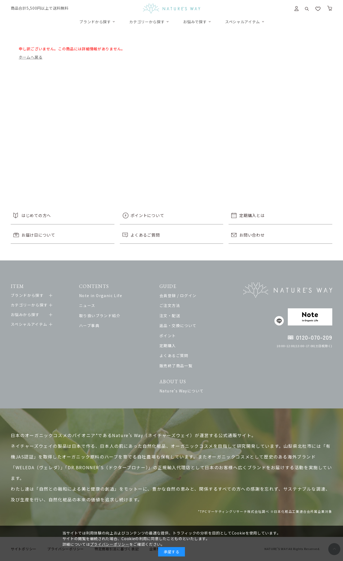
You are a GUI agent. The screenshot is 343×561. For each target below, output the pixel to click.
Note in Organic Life (100, 295)
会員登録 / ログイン (177, 295)
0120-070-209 (314, 337)
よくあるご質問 (145, 235)
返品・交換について (178, 325)
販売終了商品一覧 (175, 365)
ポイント (167, 335)
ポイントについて (147, 215)
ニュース (87, 305)
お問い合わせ (251, 235)
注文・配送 (169, 315)
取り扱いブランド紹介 (99, 315)
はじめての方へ (36, 215)
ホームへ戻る (30, 57)
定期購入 (167, 345)
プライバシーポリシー (109, 544)
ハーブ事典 (89, 325)
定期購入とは (251, 215)
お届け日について (38, 235)
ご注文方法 (169, 305)
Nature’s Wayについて (181, 390)
